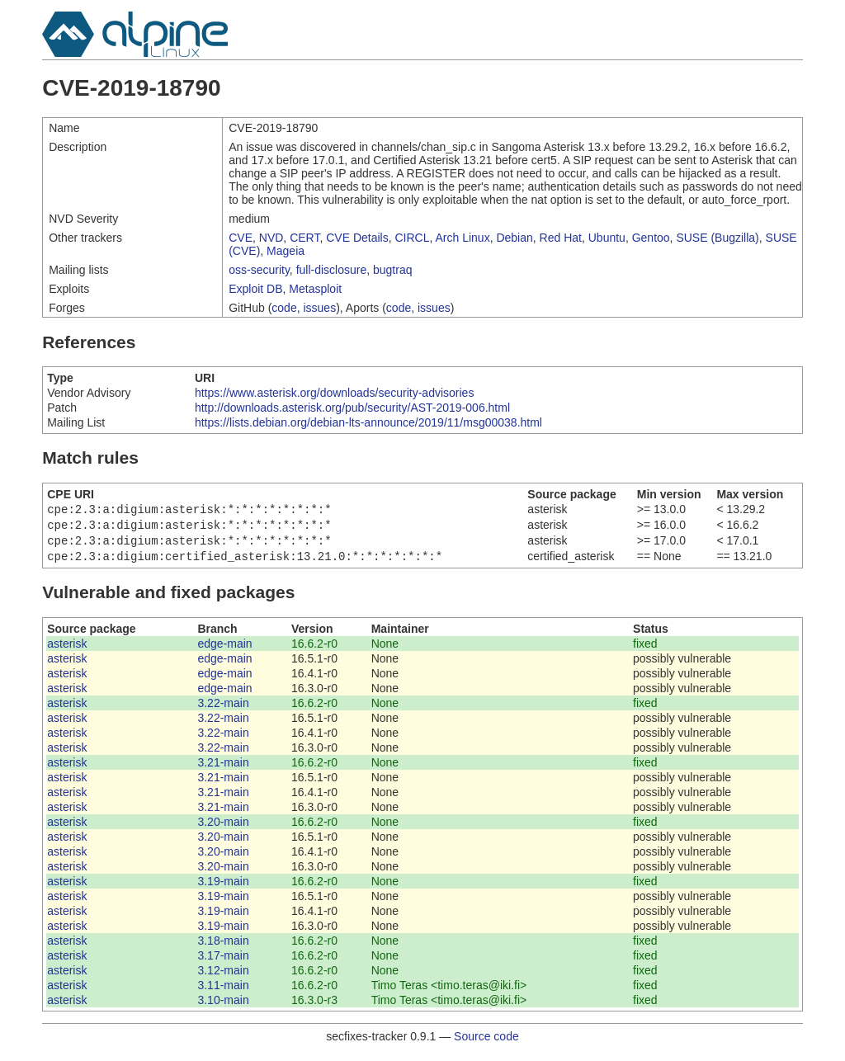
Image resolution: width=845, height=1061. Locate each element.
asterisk (67, 650)
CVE (241, 237)
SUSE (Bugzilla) (717, 237)
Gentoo (651, 237)
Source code (486, 1042)
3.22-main (222, 709)
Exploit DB (255, 288)
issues (319, 307)
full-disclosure (331, 269)
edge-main (224, 650)
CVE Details (357, 237)
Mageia (285, 250)
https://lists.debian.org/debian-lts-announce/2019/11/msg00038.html (368, 422)
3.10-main (222, 1006)
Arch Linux (463, 237)
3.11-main (222, 991)
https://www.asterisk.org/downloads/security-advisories (334, 392)
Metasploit (315, 288)
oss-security (259, 269)
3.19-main (222, 887)
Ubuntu (606, 237)
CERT (304, 237)
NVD (271, 237)
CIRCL (411, 237)
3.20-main (222, 828)
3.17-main (222, 962)
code (283, 307)
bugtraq (392, 269)
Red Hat (561, 237)
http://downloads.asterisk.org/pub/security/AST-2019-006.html (352, 407)
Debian (514, 237)
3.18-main (222, 947)
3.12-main (222, 976)
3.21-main (222, 769)
